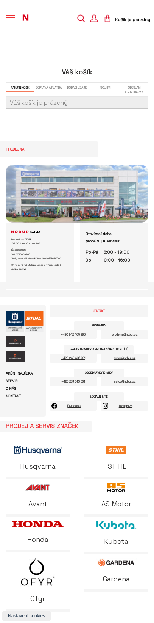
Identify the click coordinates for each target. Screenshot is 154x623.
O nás (11, 389)
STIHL (116, 458)
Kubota (116, 533)
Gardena (116, 570)
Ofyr (37, 579)
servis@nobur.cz (124, 358)
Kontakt (13, 396)
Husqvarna (38, 458)
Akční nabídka (19, 373)
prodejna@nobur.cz (124, 334)
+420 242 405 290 (73, 334)
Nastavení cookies (26, 615)
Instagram (125, 406)
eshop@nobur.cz (124, 381)
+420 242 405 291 (73, 358)
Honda (38, 532)
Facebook (74, 406)
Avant (37, 495)
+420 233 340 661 (73, 381)
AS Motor (116, 495)
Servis (11, 381)
